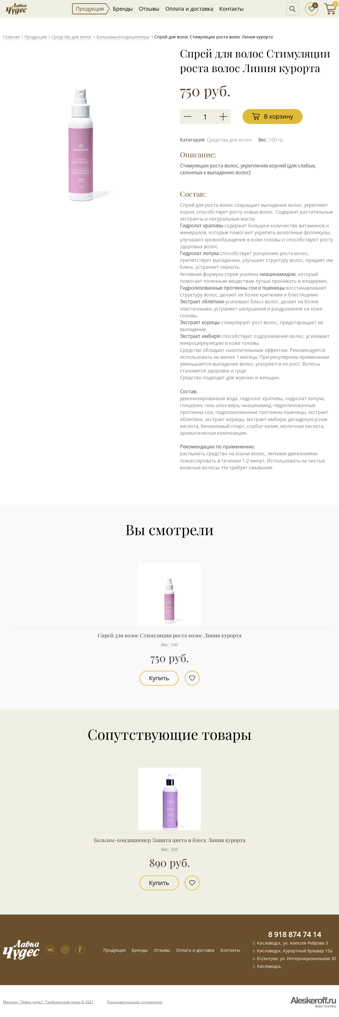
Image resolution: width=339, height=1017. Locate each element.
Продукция (90, 8)
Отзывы (149, 8)
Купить (159, 678)
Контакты (231, 8)
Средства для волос (72, 37)
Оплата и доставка (189, 8)
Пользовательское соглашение (134, 1002)
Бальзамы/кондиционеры (123, 37)
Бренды (123, 8)
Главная (11, 37)
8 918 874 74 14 (294, 934)
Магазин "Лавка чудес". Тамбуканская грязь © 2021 (48, 1002)
